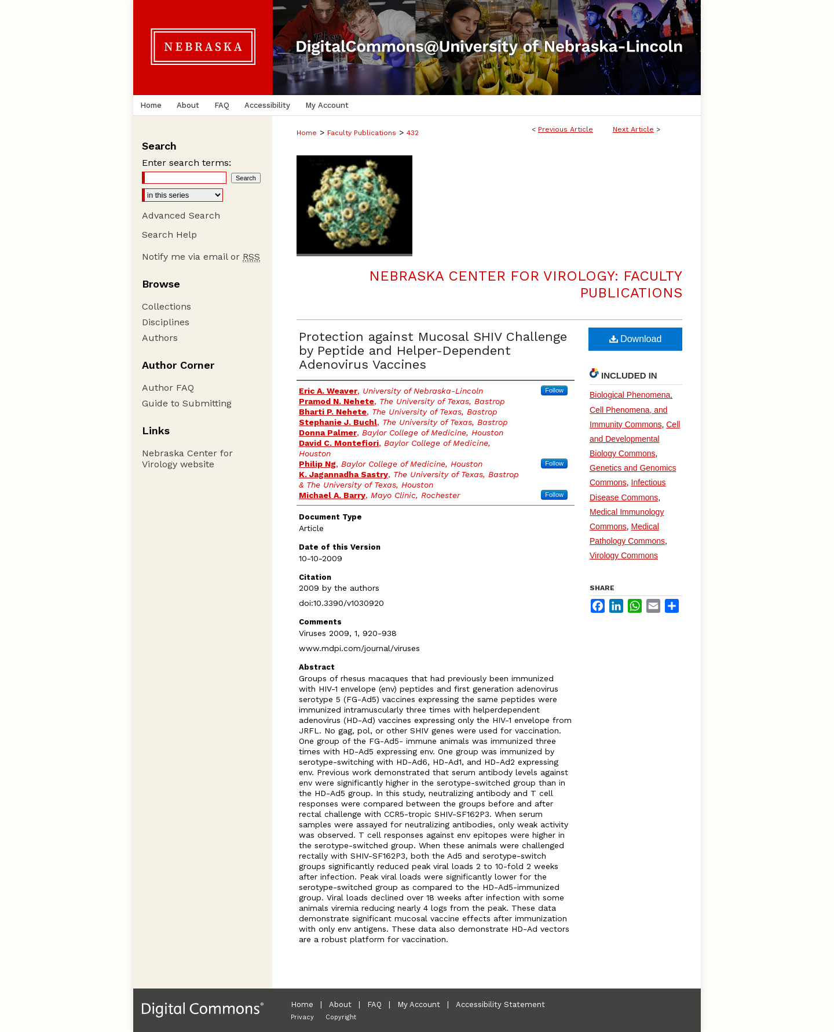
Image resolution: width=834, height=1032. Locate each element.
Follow (554, 390)
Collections (166, 306)
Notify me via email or (201, 256)
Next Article (633, 129)
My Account (418, 1004)
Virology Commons (624, 555)
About (340, 1004)
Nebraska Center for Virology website (187, 459)
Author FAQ (168, 387)
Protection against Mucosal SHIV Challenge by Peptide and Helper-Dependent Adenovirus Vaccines (433, 350)
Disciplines (165, 322)
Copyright (340, 1017)
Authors (160, 337)
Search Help (169, 234)
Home (307, 133)
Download (635, 339)
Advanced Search (181, 215)
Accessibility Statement (500, 1004)
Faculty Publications (361, 133)
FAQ (374, 1004)
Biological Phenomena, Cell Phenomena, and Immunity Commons (631, 409)
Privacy (302, 1017)
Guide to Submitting (187, 403)
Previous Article (565, 129)
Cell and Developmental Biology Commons (635, 439)
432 (413, 133)
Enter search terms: (186, 162)
